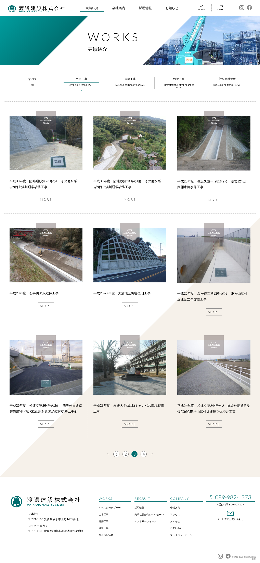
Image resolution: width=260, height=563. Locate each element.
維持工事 (179, 83)
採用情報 (145, 8)
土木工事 (81, 82)
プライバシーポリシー (182, 535)
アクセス (175, 514)
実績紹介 (92, 8)
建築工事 (130, 82)
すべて (32, 82)
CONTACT (221, 7)
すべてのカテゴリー (110, 507)
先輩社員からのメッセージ (149, 514)
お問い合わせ (177, 528)
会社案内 (118, 8)
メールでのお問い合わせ (230, 515)
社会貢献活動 (227, 82)
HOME (201, 7)
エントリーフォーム (145, 521)
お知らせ (171, 8)
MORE (46, 199)
